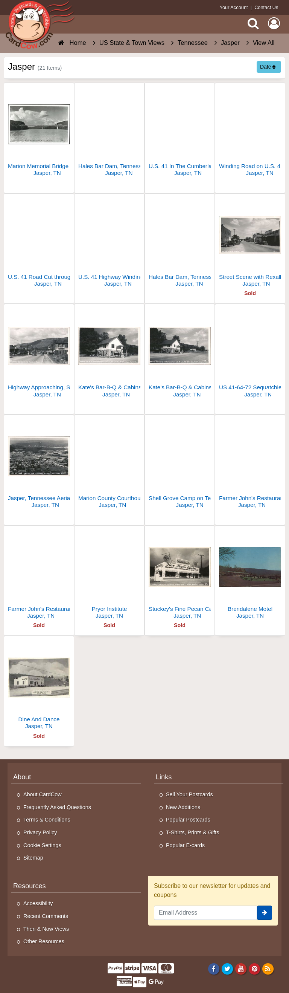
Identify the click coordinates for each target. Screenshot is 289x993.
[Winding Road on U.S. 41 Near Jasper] (250, 132)
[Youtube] (241, 968)
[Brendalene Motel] (250, 575)
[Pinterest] (254, 968)
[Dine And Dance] (39, 685)
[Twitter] (227, 968)
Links (164, 777)
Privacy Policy (40, 832)
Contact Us (266, 7)
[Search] (253, 23)
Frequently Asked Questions (57, 807)
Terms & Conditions (46, 820)
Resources (29, 886)
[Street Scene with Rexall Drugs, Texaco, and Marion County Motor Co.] (250, 243)
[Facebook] (213, 968)
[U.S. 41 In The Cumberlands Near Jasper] (180, 132)
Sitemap (33, 858)
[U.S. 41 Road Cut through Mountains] (39, 243)
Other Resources (43, 941)
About (22, 777)
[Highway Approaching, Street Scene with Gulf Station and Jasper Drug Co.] (39, 353)
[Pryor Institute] (109, 575)
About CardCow (42, 794)
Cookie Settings (42, 845)
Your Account (234, 7)
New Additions (183, 807)
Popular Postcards (188, 820)
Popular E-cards (185, 845)
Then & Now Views (46, 929)
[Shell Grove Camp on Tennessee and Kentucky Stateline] (180, 464)
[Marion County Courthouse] (109, 464)
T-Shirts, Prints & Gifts (192, 832)
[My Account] (274, 23)
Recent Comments (45, 916)
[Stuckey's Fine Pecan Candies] (180, 575)
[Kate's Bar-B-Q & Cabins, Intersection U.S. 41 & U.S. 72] (109, 353)
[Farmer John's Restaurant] (250, 464)
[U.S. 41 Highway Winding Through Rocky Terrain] (109, 243)
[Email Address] (205, 913)
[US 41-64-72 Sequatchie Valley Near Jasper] (250, 353)
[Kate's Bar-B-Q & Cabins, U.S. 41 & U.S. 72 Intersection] (180, 353)
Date (267, 67)
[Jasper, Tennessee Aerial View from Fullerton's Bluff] (39, 464)
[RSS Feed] (268, 968)
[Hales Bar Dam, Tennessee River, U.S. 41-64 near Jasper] (180, 243)
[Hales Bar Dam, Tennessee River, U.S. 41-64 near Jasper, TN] (109, 132)
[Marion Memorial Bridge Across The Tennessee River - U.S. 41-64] (39, 132)
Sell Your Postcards (189, 794)
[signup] (264, 913)
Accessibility (38, 903)
